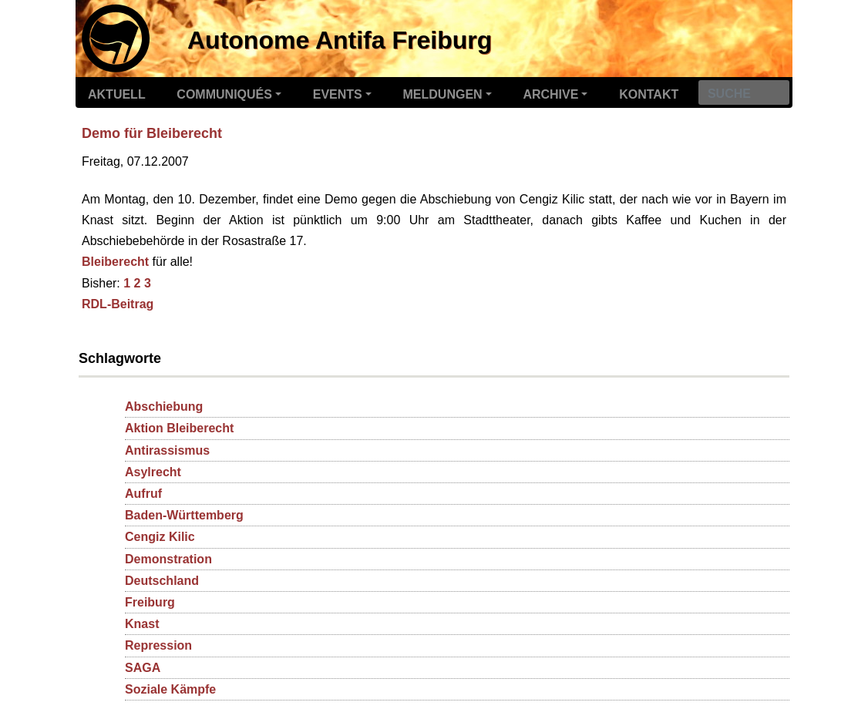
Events (337, 94)
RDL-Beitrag (117, 304)
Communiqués (224, 94)
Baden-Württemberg (184, 515)
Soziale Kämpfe (170, 689)
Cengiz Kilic (160, 536)
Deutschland (162, 580)
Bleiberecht (115, 261)
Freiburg (150, 602)
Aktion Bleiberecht (179, 428)
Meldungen (443, 94)
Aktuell (117, 94)
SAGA (142, 667)
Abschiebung (164, 406)
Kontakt (648, 94)
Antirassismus (167, 450)
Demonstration (168, 559)
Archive (550, 94)
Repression (158, 645)
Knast (142, 623)
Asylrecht (153, 472)
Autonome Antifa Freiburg (339, 40)
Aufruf (143, 493)
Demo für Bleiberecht (152, 133)
